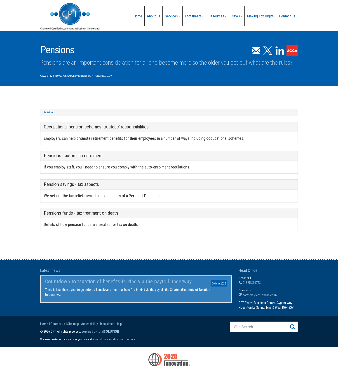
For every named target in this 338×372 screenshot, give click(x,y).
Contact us (287, 16)
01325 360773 (250, 283)
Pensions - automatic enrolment (73, 155)
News (236, 16)
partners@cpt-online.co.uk (93, 75)
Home (138, 16)
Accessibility (89, 324)
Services (172, 16)
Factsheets (194, 16)
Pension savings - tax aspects (71, 184)
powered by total (100, 331)
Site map (73, 324)
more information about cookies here (113, 339)
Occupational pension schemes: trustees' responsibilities (96, 127)
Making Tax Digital (261, 16)
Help (119, 324)
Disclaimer (107, 324)
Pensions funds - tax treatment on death (81, 213)
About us (153, 16)
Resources (218, 16)
